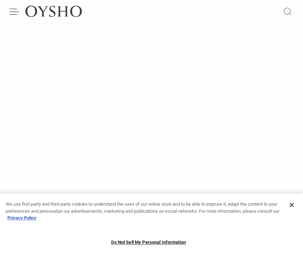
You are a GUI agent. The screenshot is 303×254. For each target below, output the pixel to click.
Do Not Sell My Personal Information (148, 244)
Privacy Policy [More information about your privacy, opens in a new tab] (21, 220)
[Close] (291, 207)
